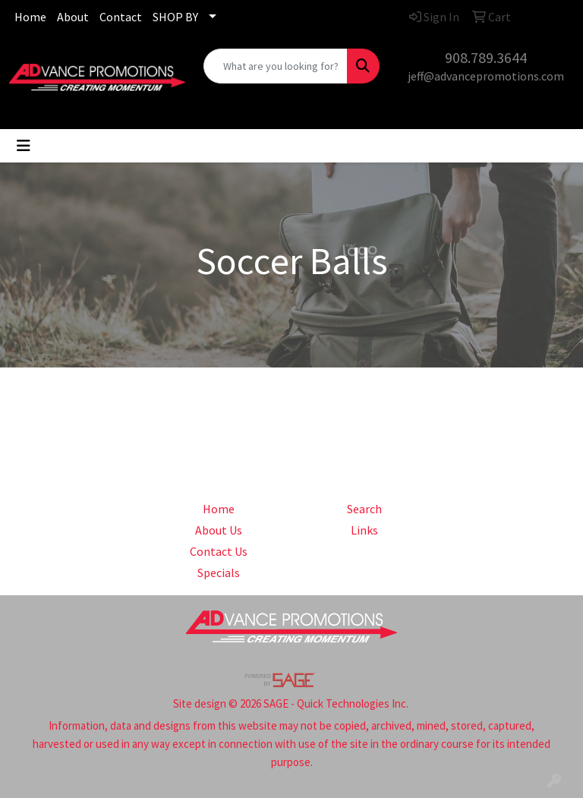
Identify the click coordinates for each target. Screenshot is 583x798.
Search (364, 508)
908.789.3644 (486, 57)
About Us (218, 530)
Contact (120, 16)
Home (30, 16)
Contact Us (218, 551)
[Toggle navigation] (23, 145)
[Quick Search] (275, 66)
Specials (218, 572)
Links (364, 530)
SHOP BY (175, 16)
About (73, 16)
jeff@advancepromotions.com (486, 76)
